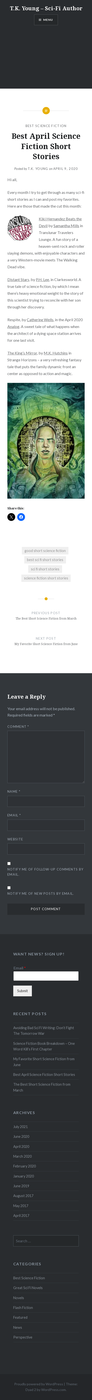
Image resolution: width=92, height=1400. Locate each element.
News (17, 1327)
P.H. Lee (42, 279)
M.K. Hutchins (56, 353)
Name (13, 791)
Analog (13, 326)
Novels (18, 1298)
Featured (20, 1317)
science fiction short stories (46, 578)
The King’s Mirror (22, 353)
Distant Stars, (18, 279)
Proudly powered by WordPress (38, 1384)
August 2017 (23, 1196)
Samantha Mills (66, 225)
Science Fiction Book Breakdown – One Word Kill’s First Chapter (44, 1046)
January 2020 (23, 1176)
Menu (48, 20)
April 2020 (21, 1146)
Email (14, 815)
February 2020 (24, 1166)
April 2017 (21, 1215)
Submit (22, 991)
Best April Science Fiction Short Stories (44, 1074)
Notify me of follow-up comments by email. (45, 871)
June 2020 (21, 1136)
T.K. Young (38, 169)
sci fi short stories (45, 569)
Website (15, 839)
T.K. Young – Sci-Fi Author (46, 8)
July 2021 (20, 1127)
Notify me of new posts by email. (40, 893)
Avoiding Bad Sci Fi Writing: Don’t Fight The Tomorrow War (43, 1030)
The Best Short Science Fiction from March (41, 1087)
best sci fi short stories (45, 560)
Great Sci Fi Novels (28, 1288)
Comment (18, 727)
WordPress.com (53, 1390)
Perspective (22, 1337)
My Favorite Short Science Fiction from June (44, 1062)
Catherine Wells (40, 319)
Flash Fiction (23, 1308)
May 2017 (20, 1206)
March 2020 (22, 1156)
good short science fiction (45, 551)
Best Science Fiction (46, 126)
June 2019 (21, 1186)
